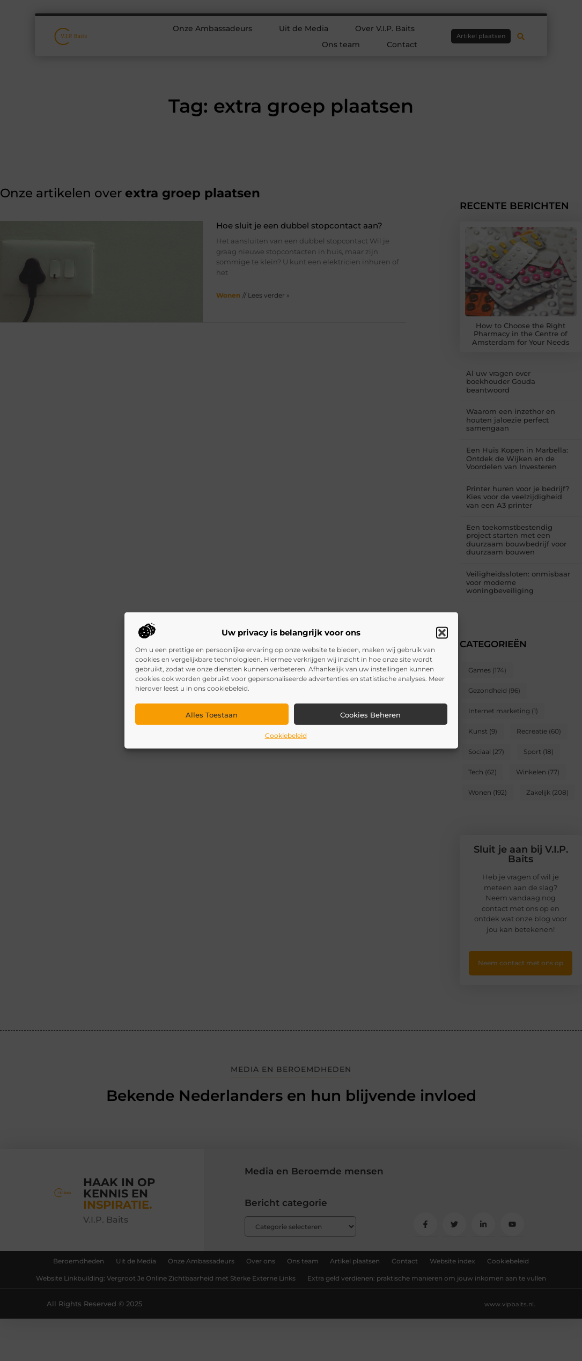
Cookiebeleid (286, 735)
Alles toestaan (212, 715)
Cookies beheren (370, 715)
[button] (442, 632)
